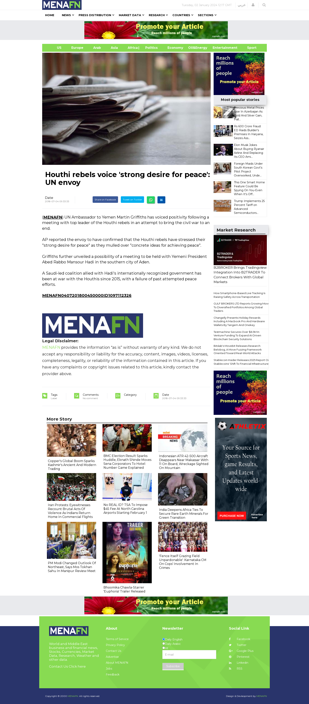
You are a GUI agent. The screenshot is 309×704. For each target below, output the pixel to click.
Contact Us (113, 651)
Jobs (109, 668)
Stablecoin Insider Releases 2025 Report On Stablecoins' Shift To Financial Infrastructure (242, 361)
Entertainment (219, 48)
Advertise (112, 657)
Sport (249, 48)
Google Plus (241, 651)
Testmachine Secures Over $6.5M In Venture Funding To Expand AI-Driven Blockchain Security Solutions (237, 335)
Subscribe (173, 666)
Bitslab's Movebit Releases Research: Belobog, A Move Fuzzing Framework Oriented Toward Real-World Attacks (238, 349)
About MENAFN (117, 662)
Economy (175, 48)
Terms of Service (117, 639)
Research (157, 15)
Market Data (130, 15)
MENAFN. (73, 696)
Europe (77, 48)
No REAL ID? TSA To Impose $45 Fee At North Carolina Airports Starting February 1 (125, 509)
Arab (97, 48)
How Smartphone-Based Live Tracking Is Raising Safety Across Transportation (239, 295)
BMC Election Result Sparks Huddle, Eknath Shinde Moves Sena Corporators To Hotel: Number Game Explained (127, 462)
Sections (205, 15)
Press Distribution (95, 15)
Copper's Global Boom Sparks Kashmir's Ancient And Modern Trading (72, 465)
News (66, 15)
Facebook (239, 639)
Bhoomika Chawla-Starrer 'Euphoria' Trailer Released (124, 589)
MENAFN (52, 217)
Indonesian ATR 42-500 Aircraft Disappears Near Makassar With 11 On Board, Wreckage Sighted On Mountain (183, 462)
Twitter (237, 645)
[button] (253, 5)
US (54, 48)
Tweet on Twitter (132, 199)
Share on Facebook (105, 199)
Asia (114, 48)
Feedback (112, 674)
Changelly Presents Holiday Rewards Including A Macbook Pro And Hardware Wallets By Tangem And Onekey (239, 321)
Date (49, 198)
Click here (77, 666)
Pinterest (239, 657)
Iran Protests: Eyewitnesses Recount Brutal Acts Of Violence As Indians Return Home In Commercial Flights (70, 511)
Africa (132, 48)
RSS (235, 668)
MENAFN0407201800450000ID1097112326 (86, 295)
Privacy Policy (115, 645)
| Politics (150, 48)
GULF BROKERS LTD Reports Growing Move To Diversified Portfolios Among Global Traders (242, 307)
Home (49, 15)
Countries (181, 15)
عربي (242, 5)
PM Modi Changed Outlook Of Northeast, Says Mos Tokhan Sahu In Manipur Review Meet (72, 567)
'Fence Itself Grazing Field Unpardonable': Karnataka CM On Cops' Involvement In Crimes (182, 562)
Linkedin (238, 662)
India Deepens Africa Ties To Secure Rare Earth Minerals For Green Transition (183, 513)
